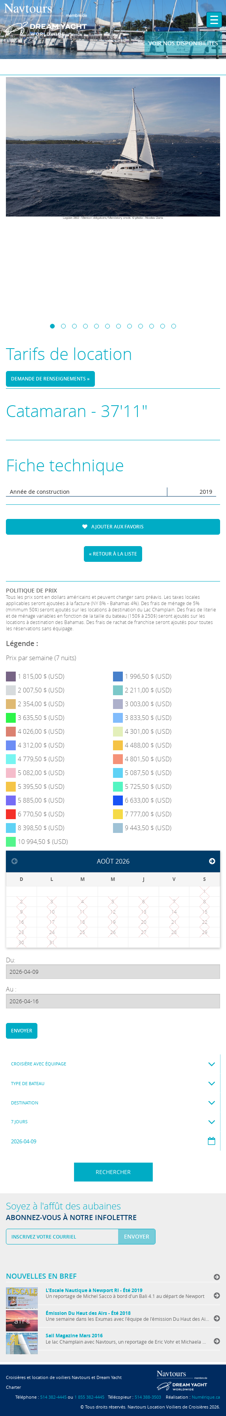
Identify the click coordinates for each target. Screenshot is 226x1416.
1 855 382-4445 (89, 1397)
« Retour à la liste (113, 553)
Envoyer (21, 1030)
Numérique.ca (206, 1397)
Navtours (60, 20)
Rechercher (113, 1172)
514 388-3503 (148, 1397)
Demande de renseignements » (50, 378)
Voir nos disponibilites (183, 43)
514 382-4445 (53, 1397)
